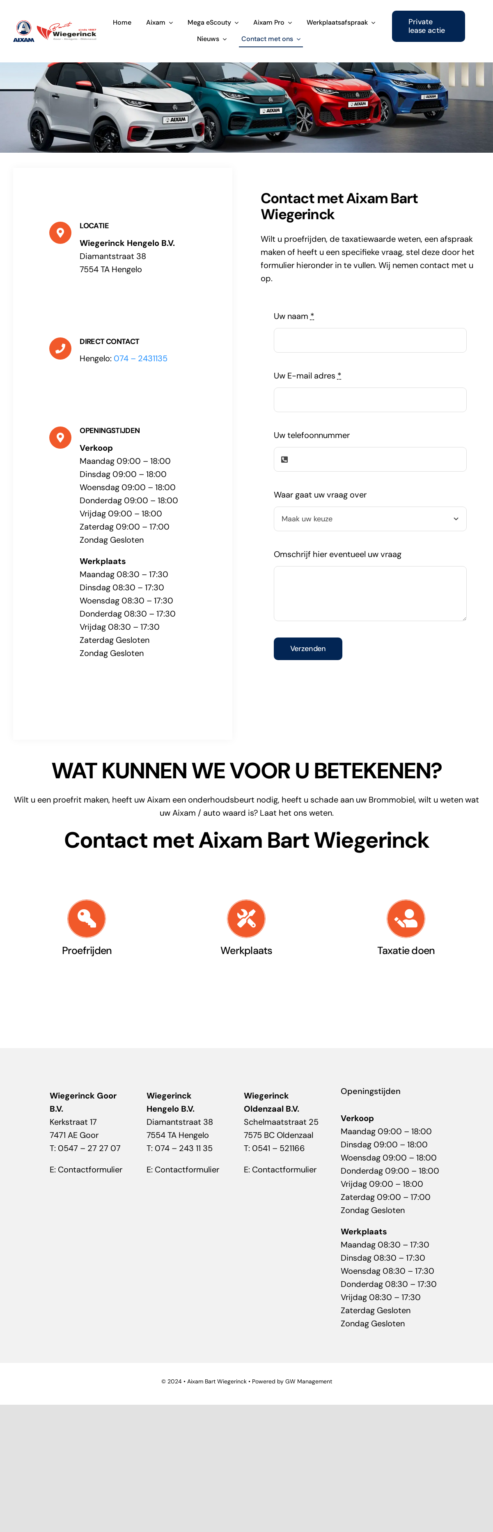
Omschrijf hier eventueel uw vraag (337, 554)
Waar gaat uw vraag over (320, 494)
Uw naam (294, 316)
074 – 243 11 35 (184, 1148)
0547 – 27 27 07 (89, 1148)
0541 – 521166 (278, 1148)
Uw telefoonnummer (312, 435)
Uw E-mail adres (308, 375)
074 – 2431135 (140, 358)
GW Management (308, 1381)
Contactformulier (90, 1169)
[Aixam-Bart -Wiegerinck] (55, 23)
